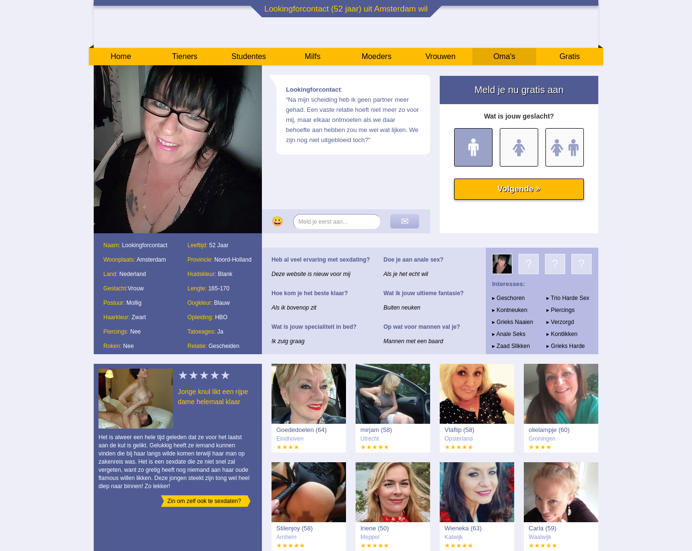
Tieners (185, 56)
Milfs (313, 56)
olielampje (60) (549, 429)
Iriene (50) (374, 528)
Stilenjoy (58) (294, 528)
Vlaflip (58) (459, 429)
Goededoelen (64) (301, 429)
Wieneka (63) (463, 528)
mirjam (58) (376, 429)
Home (121, 56)
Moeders (376, 56)
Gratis (569, 56)
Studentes (248, 56)
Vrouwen (440, 56)
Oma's (505, 56)
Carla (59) (542, 528)
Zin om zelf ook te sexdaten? (204, 501)
